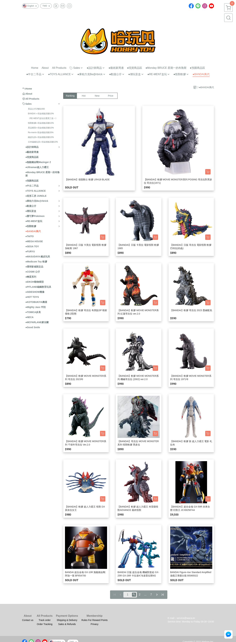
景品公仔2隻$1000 (36, 109)
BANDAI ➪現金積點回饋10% (41, 113)
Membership (94, 616)
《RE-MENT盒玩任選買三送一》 (42, 118)
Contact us (27, 620)
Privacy (94, 624)
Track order (45, 620)
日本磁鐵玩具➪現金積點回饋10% (43, 142)
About (27, 616)
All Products (45, 616)
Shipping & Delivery (67, 620)
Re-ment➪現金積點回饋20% (41, 132)
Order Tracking (45, 624)
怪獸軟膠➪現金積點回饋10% (41, 123)
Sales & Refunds (67, 624)
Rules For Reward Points (94, 620)
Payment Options (67, 616)
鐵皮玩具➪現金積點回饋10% (41, 137)
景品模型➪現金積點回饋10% (41, 128)
